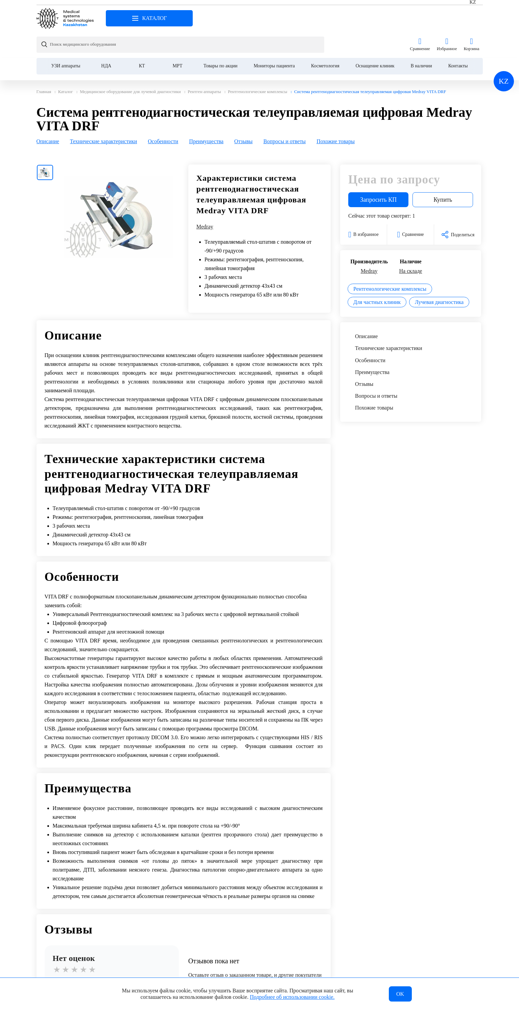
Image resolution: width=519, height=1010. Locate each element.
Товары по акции (221, 39)
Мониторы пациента (274, 39)
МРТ (178, 39)
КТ (142, 39)
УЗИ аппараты (65, 39)
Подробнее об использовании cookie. (292, 996)
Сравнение (419, 18)
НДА (106, 39)
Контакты (458, 39)
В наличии (421, 39)
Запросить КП (378, 173)
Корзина (471, 18)
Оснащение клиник (375, 39)
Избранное (447, 18)
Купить (442, 173)
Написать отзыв (111, 962)
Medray (204, 200)
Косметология (325, 39)
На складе (410, 244)
